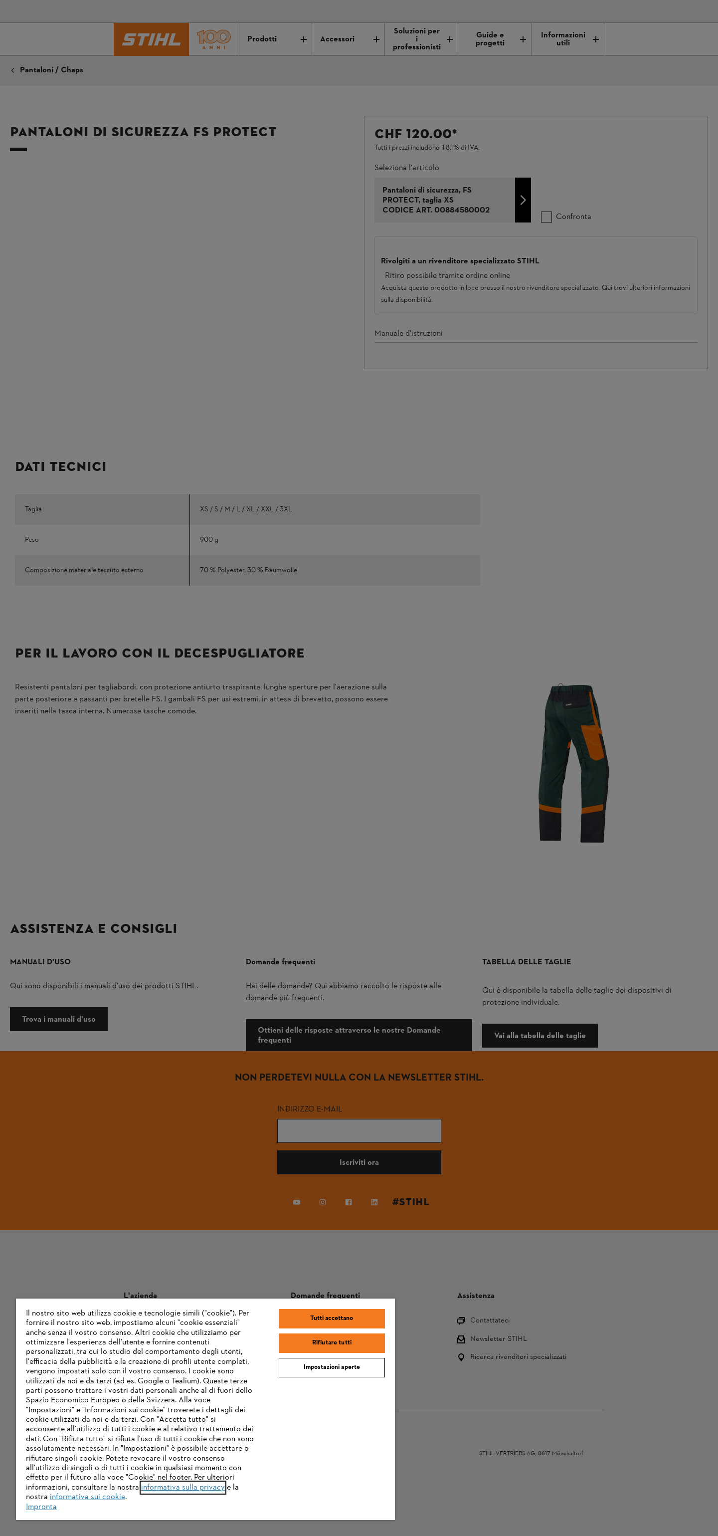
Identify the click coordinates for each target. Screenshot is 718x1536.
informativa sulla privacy (183, 1487)
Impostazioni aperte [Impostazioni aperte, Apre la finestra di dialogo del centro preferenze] (332, 1367)
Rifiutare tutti (332, 1342)
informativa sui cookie (87, 1497)
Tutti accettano (331, 1318)
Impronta (41, 1507)
